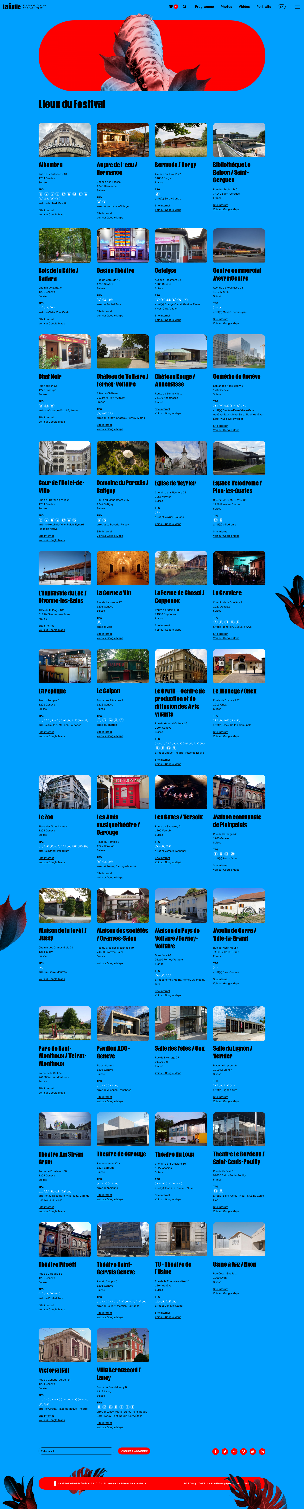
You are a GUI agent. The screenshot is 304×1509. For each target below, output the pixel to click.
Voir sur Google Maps (52, 214)
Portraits (263, 6)
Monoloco (236, 1483)
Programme (204, 6)
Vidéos (244, 6)
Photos (226, 6)
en (281, 6)
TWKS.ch (203, 1483)
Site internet (46, 210)
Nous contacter (138, 1483)
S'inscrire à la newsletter (134, 1451)
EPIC (247, 1483)
